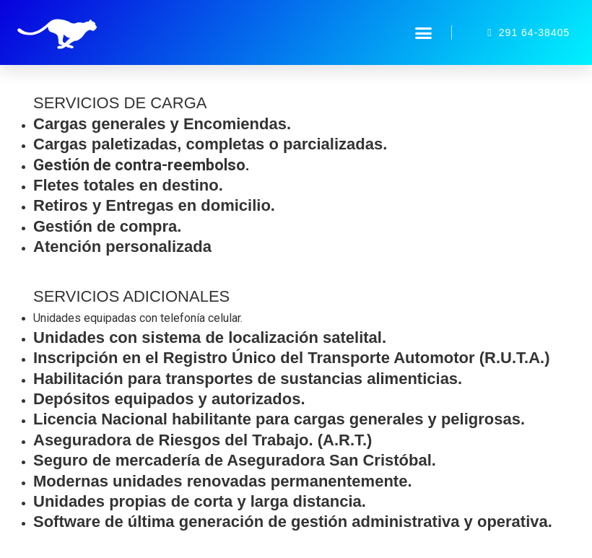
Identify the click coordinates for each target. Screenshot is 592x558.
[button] (424, 32)
